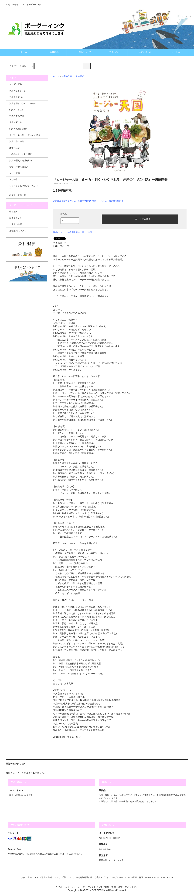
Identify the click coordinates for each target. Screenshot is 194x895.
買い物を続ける (116, 201)
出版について (81, 52)
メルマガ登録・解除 (134, 877)
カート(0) (173, 52)
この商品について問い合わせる (92, 201)
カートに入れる (139, 219)
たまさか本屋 (15, 224)
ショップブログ (152, 877)
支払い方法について (30, 877)
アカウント (112, 52)
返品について (59, 232)
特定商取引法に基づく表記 (80, 232)
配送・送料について (50, 877)
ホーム (21, 52)
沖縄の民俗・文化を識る (72, 76)
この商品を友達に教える (64, 201)
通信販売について (17, 231)
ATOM (170, 877)
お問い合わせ (142, 52)
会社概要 (51, 52)
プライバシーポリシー (112, 877)
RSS (163, 877)
